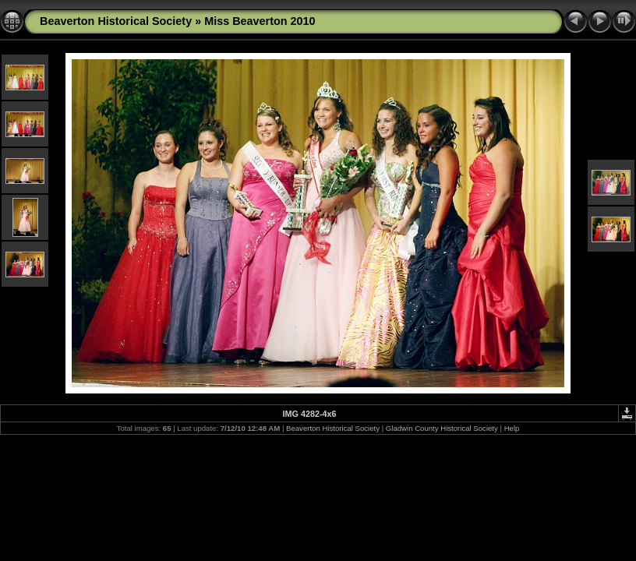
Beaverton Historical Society (116, 21)
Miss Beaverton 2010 (259, 21)
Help (512, 428)
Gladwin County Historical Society (442, 428)
